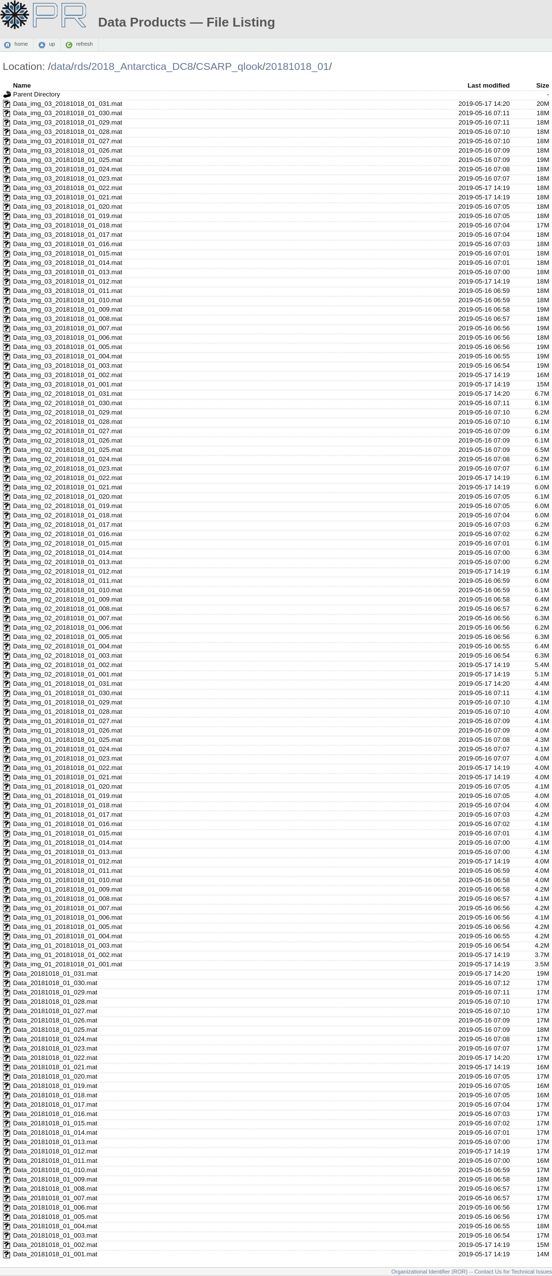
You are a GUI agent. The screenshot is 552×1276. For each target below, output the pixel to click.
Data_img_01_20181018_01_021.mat (67, 777)
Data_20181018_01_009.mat (55, 1179)
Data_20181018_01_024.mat (55, 1039)
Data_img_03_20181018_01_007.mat (67, 328)
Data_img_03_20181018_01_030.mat (67, 113)
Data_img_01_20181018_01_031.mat (67, 683)
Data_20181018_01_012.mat (55, 1151)
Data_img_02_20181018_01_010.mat (67, 590)
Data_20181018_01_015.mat (55, 1123)
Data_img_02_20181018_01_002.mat (67, 665)
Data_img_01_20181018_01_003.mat (67, 945)
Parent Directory (36, 94)
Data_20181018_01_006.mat (55, 1207)
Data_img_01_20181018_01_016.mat (67, 824)
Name (22, 85)
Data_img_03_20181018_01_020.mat (67, 206)
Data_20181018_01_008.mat (55, 1188)
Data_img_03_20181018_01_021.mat (67, 197)
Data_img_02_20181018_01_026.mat (67, 440)
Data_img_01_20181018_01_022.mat (67, 767)
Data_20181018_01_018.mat (55, 1095)
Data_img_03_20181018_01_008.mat (67, 318)
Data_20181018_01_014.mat (55, 1132)
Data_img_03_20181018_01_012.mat (67, 281)
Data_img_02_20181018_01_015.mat (67, 543)
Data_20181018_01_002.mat (55, 1244)
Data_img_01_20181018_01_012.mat (67, 861)
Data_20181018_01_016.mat (55, 1113)
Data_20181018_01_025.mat (55, 1029)
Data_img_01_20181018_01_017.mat (67, 814)
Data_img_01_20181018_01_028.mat (67, 711)
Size (542, 85)
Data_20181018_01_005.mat (55, 1216)
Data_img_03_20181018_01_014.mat (67, 262)
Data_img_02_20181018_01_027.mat (67, 431)
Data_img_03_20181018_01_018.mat (67, 225)
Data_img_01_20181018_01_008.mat (67, 898)
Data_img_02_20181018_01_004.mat (67, 646)
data (61, 66)
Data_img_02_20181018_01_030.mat (67, 403)
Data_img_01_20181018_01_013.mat (67, 852)
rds (81, 66)
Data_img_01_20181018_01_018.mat (67, 805)
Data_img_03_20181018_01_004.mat (67, 356)
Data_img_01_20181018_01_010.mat (67, 880)
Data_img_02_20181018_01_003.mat (67, 655)
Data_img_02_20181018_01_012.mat (67, 571)
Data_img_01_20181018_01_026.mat (67, 730)
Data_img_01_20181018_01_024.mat (67, 749)
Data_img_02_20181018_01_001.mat (67, 674)
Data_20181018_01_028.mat (55, 1001)
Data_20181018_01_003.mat (55, 1235)
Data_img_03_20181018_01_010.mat (67, 300)
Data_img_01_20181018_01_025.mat (67, 739)
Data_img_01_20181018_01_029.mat (67, 702)
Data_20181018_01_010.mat (55, 1170)
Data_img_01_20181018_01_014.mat (67, 842)
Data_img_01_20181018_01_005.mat (67, 926)
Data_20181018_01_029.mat (55, 992)
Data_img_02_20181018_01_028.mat (67, 421)
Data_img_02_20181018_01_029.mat (67, 412)
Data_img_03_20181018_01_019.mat (67, 216)
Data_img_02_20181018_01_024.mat (67, 459)
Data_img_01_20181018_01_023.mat (67, 758)
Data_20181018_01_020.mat (55, 1076)
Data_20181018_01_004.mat (55, 1226)
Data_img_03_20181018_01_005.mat (67, 347)
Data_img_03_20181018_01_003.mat (67, 365)
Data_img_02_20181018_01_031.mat (67, 393)
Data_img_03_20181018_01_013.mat (67, 272)
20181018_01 (297, 66)
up (52, 44)
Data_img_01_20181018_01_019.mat (67, 795)
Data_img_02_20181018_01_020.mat (67, 496)
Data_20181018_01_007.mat (55, 1198)
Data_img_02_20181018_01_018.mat (67, 515)
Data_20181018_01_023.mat (55, 1048)
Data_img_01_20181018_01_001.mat (67, 964)
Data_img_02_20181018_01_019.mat (67, 506)
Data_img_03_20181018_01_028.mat (67, 131)
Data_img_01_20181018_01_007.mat (67, 908)
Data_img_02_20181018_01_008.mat (67, 608)
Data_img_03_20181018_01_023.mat (67, 178)
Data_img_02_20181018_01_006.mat (67, 627)
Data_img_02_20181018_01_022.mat (67, 477)
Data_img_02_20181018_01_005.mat (67, 636)
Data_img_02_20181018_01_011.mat (67, 580)
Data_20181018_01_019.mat (55, 1085)
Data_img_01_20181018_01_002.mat (67, 954)
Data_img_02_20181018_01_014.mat (67, 552)
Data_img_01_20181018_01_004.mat (67, 936)
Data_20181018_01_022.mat (55, 1057)
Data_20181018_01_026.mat (55, 1020)
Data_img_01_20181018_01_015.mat (67, 833)
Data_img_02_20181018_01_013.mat (67, 562)
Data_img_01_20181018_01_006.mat (67, 917)
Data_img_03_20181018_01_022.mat (67, 187)
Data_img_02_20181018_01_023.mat (67, 468)
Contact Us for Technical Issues (513, 1272)
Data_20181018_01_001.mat (55, 1254)
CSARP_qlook (229, 66)
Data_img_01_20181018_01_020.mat (67, 786)
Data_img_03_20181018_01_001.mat (67, 384)
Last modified (489, 85)
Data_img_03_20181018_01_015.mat (67, 253)
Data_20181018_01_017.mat (55, 1104)
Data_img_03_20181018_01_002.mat (67, 375)
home (21, 44)
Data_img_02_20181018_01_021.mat (67, 487)
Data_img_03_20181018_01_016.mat (67, 244)
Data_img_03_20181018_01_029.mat (67, 122)
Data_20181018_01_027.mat (55, 1011)
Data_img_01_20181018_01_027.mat (67, 721)
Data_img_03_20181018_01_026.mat (67, 150)
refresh (84, 44)
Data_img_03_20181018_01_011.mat (67, 290)
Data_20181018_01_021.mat (55, 1067)
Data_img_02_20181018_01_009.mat (67, 599)
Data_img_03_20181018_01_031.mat (67, 103)
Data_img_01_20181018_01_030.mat (67, 693)
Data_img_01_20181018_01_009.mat (67, 889)
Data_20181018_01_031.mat (55, 973)
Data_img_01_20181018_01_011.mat (67, 870)
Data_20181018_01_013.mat (55, 1142)
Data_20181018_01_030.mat (55, 983)
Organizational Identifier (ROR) (429, 1272)
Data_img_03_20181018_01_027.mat (67, 141)
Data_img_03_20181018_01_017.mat (67, 234)
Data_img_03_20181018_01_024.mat (67, 169)
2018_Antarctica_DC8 (142, 66)
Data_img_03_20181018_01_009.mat (67, 309)
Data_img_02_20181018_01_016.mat (67, 534)
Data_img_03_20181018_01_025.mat (67, 159)
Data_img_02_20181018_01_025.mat (67, 449)
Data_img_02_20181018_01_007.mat (67, 618)
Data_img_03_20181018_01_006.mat (67, 337)
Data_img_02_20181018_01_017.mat (67, 524)
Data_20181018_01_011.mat (55, 1160)
